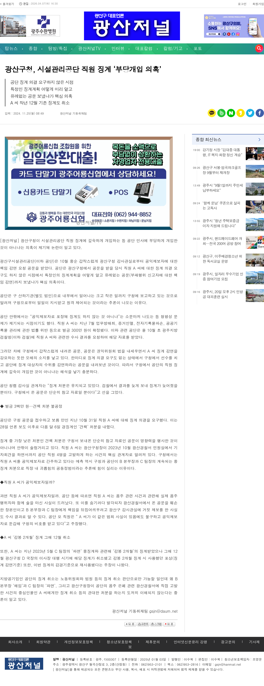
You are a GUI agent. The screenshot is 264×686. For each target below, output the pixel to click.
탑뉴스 (11, 48)
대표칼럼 (144, 48)
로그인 (242, 4)
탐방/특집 (57, 48)
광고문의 (228, 641)
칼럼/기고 (173, 48)
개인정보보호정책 (78, 641)
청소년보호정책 (119, 641)
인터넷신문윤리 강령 (190, 641)
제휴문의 (152, 641)
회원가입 (258, 4)
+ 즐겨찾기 (7, 4)
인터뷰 (117, 48)
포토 (197, 48)
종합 (33, 48)
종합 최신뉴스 (208, 139)
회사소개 (15, 641)
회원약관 (43, 641)
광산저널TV (89, 48)
